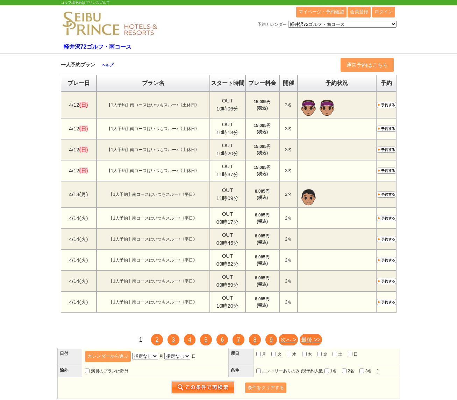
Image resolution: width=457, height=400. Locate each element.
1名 (330, 371)
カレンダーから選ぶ (107, 356)
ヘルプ (107, 65)
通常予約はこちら (367, 65)
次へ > (288, 340)
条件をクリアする (266, 387)
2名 (348, 371)
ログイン (383, 11)
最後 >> (310, 340)
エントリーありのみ (278, 371)
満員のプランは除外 (106, 371)
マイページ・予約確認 (321, 11)
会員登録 (359, 11)
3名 (365, 371)
